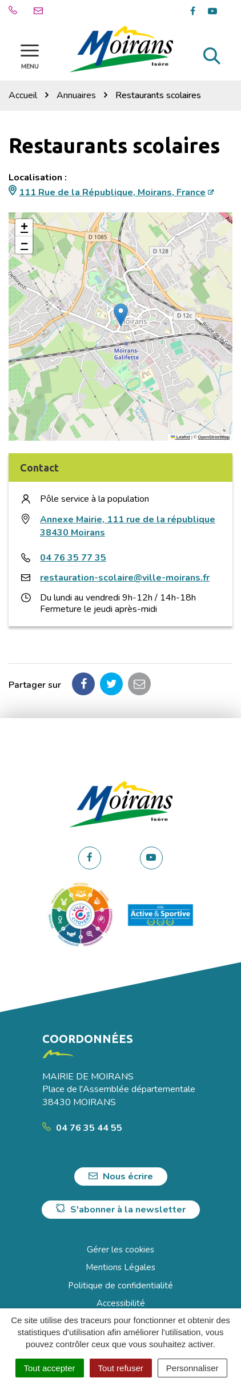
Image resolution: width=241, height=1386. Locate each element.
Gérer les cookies (120, 1249)
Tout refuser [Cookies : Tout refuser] (120, 1368)
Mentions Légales (120, 1267)
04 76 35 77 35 (73, 557)
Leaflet (180, 437)
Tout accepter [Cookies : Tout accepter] (49, 1368)
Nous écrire (121, 1176)
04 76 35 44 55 (82, 1128)
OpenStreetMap (214, 437)
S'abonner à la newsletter (121, 1209)
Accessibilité (121, 1303)
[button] (121, 315)
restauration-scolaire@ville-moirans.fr (125, 577)
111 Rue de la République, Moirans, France (112, 192)
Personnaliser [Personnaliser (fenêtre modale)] (192, 1368)
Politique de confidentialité (120, 1285)
